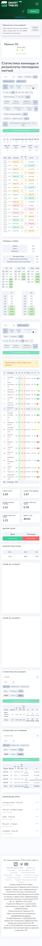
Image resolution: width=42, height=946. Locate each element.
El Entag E (31, 220)
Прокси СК (11, 44)
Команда (10, 373)
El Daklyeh (31, 202)
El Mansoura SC (10, 422)
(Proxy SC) (21, 47)
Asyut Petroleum (10, 383)
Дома (20, 77)
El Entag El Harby (10, 429)
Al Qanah (16, 209)
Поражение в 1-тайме (19, 109)
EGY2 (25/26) (5, 161)
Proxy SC (15, 162)
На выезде (28, 77)
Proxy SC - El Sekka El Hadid (13, 810)
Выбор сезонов (8, 81)
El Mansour (15, 173)
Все (35, 77)
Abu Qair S (31, 162)
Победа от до (26, 102)
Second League (21, 54)
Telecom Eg (15, 187)
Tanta (16, 165)
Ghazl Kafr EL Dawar (10, 476)
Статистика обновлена (21, 131)
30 (16, 92)
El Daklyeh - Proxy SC (10, 831)
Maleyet (31, 205)
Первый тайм (11, 87)
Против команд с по (14, 97)
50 (23, 92)
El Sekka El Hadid (10, 414)
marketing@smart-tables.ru (21, 916)
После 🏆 (7, 118)
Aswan (16, 198)
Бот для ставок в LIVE (26, 870)
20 (13, 92)
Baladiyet (16, 194)
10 (7, 92)
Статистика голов (13, 877)
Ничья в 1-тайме (29, 109)
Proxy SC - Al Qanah (10, 824)
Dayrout (31, 191)
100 (26, 92)
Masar (32, 213)
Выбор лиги (21, 81)
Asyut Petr (31, 169)
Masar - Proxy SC (9, 817)
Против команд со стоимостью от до (23, 124)
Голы (28, 373)
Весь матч (5, 87)
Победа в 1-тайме (7, 109)
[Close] (36, 362)
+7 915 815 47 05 (29, 918)
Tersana (15, 180)
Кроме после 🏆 (18, 118)
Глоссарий (14, 872)
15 (10, 92)
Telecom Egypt (10, 404)
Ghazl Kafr (31, 176)
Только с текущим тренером (12, 114)
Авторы (18, 875)
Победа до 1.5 (6, 102)
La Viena (31, 184)
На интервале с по (30, 87)
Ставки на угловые (31, 875)
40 (19, 92)
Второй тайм (18, 87)
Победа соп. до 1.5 (15, 102)
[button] (23, 11)
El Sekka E (16, 216)
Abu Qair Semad (10, 391)
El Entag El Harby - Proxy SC (13, 803)
